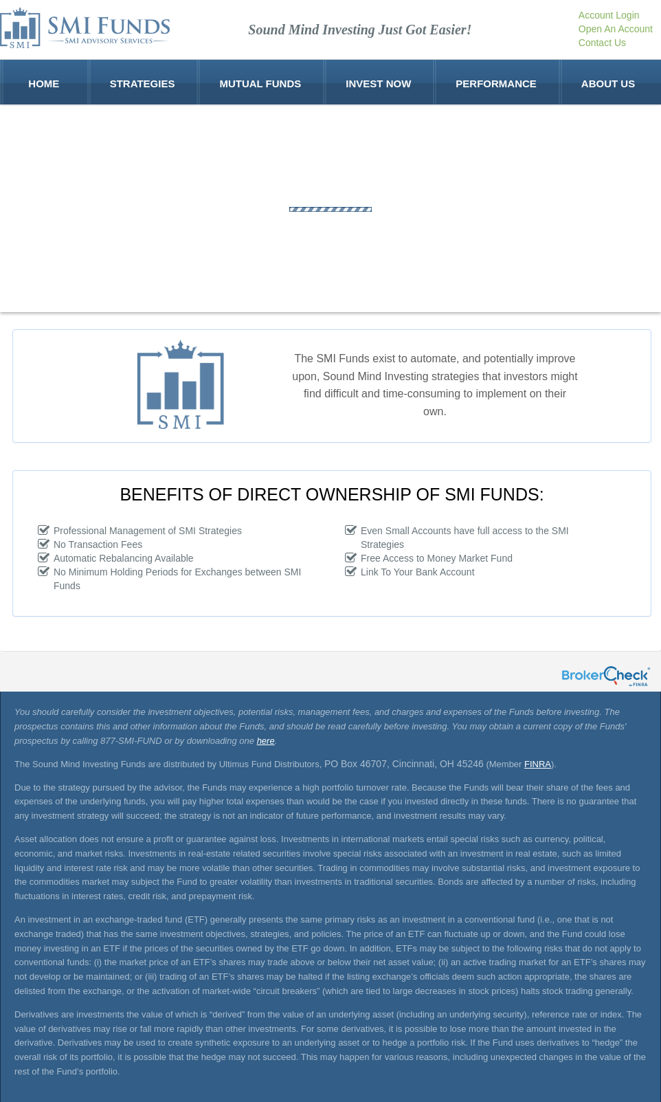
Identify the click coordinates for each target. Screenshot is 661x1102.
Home (44, 82)
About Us (608, 82)
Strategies (142, 82)
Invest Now (378, 82)
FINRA (537, 764)
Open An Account (616, 28)
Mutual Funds (260, 82)
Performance (496, 82)
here (266, 741)
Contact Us (602, 42)
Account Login (609, 15)
